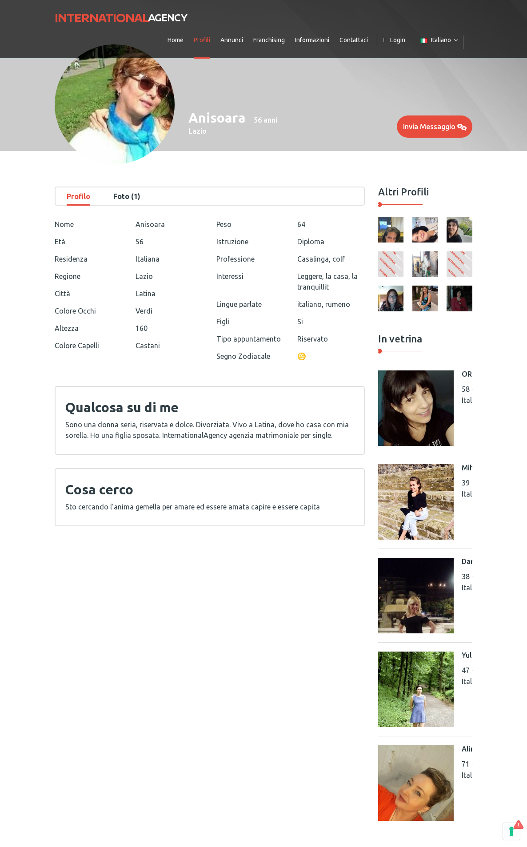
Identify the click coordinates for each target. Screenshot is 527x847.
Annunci (231, 40)
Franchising (269, 40)
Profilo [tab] (78, 196)
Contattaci (353, 40)
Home (176, 40)
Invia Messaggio (435, 127)
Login (394, 40)
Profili (202, 40)
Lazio (197, 131)
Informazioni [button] (312, 40)
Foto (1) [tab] (126, 196)
